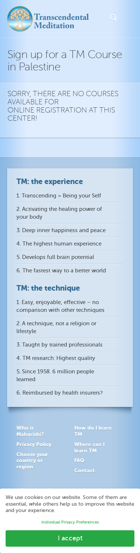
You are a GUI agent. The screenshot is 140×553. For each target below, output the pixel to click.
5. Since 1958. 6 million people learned (55, 376)
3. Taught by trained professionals (59, 345)
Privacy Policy (33, 444)
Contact (84, 470)
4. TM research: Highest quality (55, 358)
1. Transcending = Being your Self (58, 196)
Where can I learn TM (89, 447)
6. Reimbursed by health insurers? (59, 393)
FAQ (79, 460)
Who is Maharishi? (30, 431)
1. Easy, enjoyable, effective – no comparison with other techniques (60, 306)
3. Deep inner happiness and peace (61, 230)
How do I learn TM (93, 431)
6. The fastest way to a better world (61, 271)
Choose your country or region (32, 460)
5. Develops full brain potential (55, 257)
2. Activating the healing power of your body (59, 213)
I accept (70, 538)
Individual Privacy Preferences (70, 522)
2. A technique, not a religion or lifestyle (56, 327)
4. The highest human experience (59, 244)
